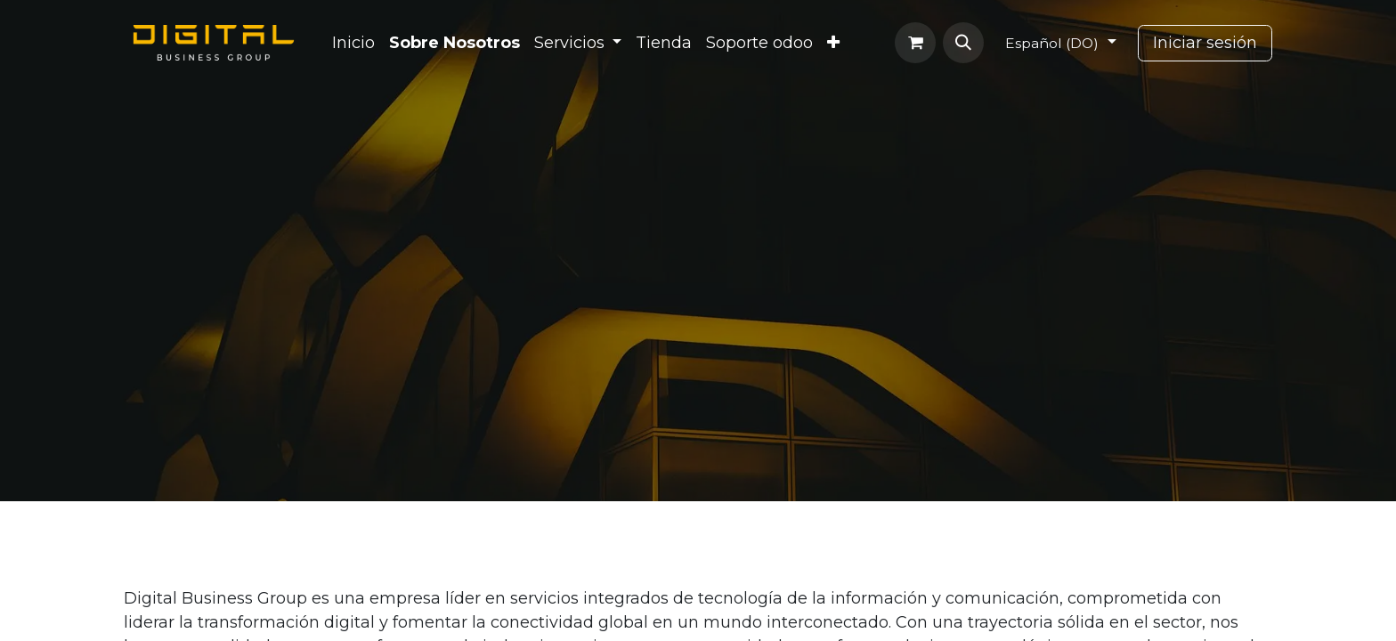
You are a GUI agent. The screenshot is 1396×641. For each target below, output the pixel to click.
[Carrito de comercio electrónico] (915, 42)
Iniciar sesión (1205, 43)
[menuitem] (353, 43)
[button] (963, 42)
